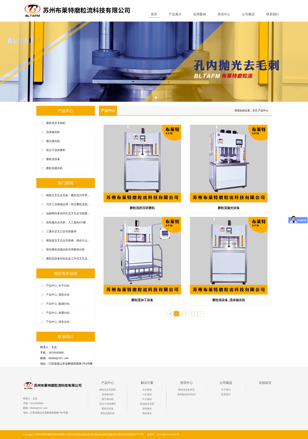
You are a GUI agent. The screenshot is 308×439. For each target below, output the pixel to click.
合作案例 (147, 389)
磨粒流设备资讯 (186, 389)
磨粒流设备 (53, 159)
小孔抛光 (147, 394)
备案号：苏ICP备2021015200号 (163, 434)
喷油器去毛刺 (147, 403)
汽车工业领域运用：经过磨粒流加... (68, 204)
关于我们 (226, 389)
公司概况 (226, 382)
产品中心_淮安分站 (58, 321)
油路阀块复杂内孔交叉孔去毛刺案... (68, 213)
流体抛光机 (53, 132)
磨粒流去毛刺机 (55, 123)
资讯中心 (186, 382)
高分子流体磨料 (55, 150)
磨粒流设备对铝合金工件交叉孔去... (68, 258)
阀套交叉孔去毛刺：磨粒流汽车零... (68, 195)
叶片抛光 (147, 399)
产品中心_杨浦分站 (58, 303)
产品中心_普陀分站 (58, 294)
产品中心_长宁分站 (58, 285)
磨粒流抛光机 (54, 168)
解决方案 (147, 382)
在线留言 (265, 382)
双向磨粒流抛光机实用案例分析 (65, 249)
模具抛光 (147, 413)
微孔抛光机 (53, 141)
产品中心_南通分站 (58, 312)
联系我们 (226, 394)
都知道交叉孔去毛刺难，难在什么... (68, 240)
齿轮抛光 (147, 408)
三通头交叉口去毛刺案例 (61, 231)
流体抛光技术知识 (186, 394)
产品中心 (107, 382)
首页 (154, 14)
